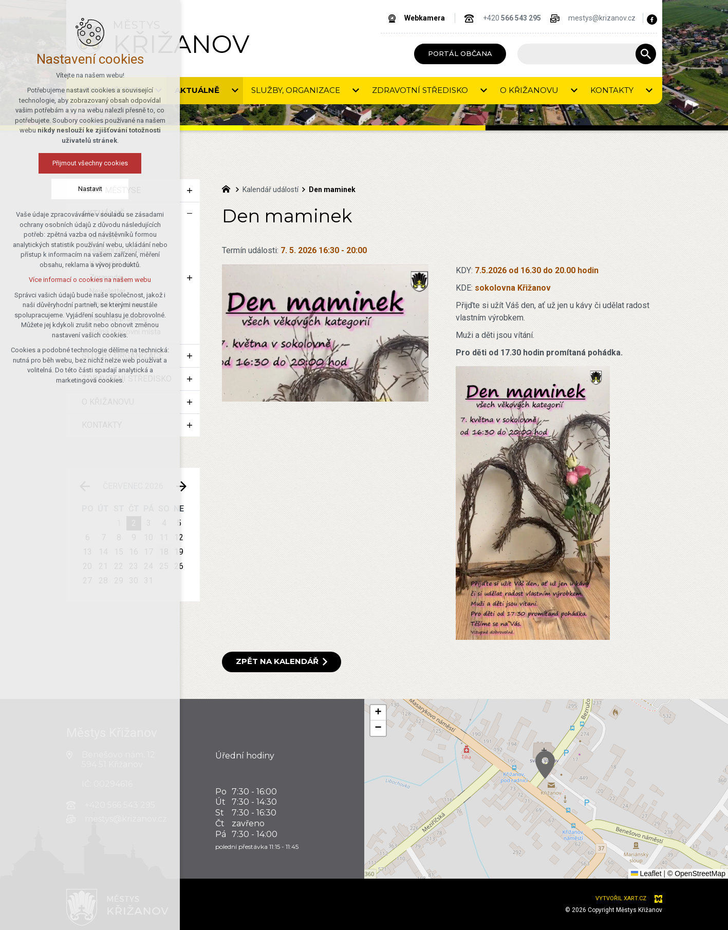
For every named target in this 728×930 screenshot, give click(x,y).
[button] (378, 712)
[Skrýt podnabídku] (189, 213)
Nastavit (90, 189)
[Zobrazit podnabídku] (235, 90)
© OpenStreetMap (696, 873)
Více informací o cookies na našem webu (90, 279)
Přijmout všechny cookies (90, 163)
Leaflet (646, 873)
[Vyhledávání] (646, 54)
